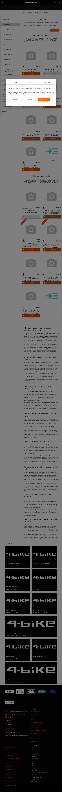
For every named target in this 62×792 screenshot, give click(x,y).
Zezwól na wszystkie (44, 99)
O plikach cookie (46, 82)
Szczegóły (31, 82)
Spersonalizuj (29, 99)
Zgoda (15, 82)
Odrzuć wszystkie (16, 99)
